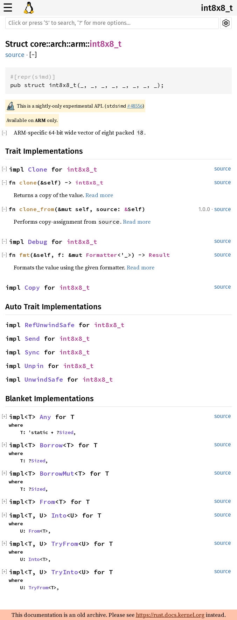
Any (45, 417)
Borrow (51, 445)
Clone (37, 169)
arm (78, 44)
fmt (24, 254)
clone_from (36, 209)
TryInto (64, 572)
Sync (32, 352)
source (15, 55)
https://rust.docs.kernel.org (170, 615)
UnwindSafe (44, 379)
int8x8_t (217, 8)
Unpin (34, 366)
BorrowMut (57, 473)
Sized (66, 432)
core (38, 44)
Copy (32, 287)
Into (59, 515)
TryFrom (64, 544)
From (47, 502)
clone (28, 182)
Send (32, 338)
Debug (37, 242)
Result (159, 254)
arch (58, 44)
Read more (99, 195)
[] (33, 55)
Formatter (101, 254)
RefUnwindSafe (50, 325)
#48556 (134, 105)
